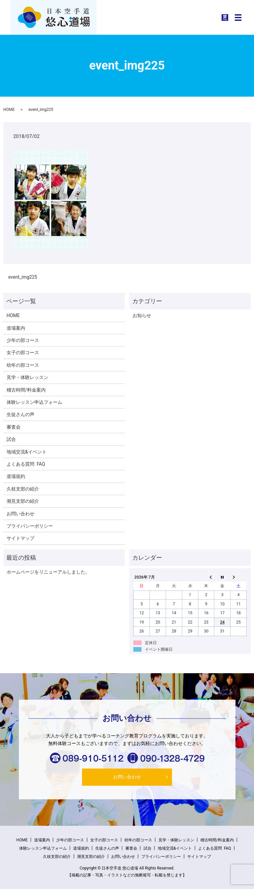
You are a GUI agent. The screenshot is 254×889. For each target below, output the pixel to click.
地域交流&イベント (27, 451)
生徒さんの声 (20, 414)
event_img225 (22, 277)
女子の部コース (23, 352)
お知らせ (142, 315)
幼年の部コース (23, 365)
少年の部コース (23, 340)
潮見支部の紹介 (23, 501)
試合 (11, 439)
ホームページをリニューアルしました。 (48, 572)
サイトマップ (20, 538)
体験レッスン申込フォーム (34, 402)
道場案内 (16, 328)
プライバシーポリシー (30, 526)
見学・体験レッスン (27, 377)
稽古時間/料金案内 (26, 390)
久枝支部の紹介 (23, 488)
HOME (9, 109)
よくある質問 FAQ (26, 464)
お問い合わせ (20, 513)
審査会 (14, 427)
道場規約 (16, 476)
